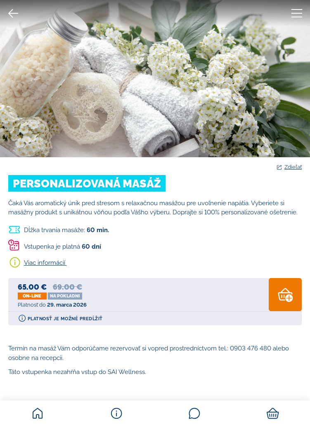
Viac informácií (45, 262)
